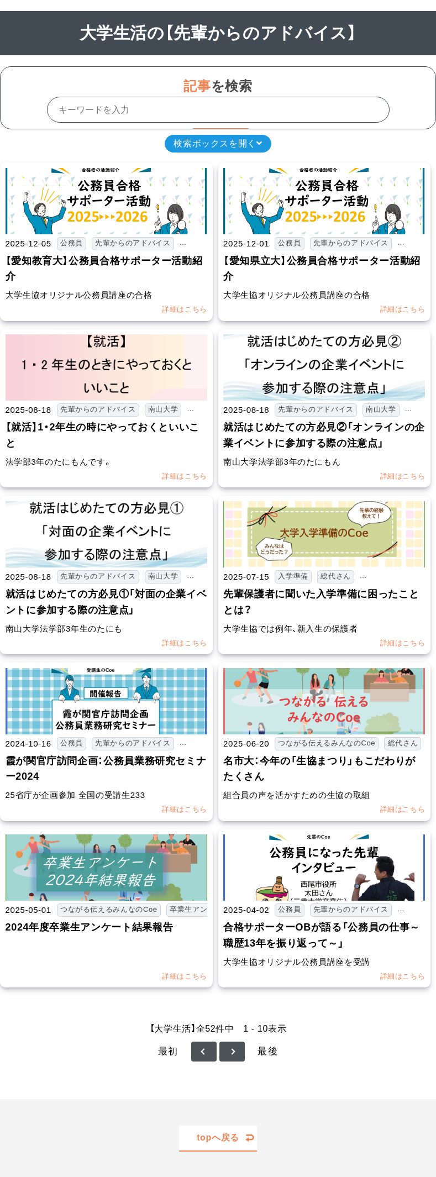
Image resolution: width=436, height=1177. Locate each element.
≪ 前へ (204, 1052)
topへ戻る (218, 1137)
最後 (268, 1051)
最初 (168, 1051)
